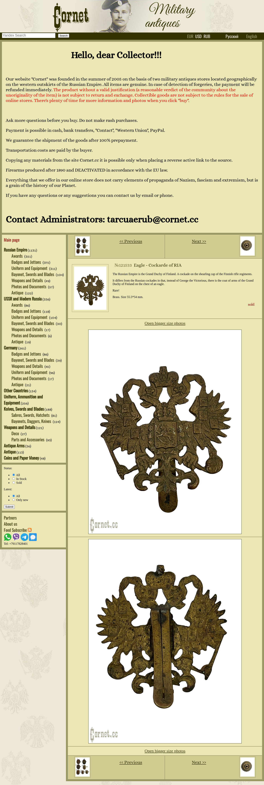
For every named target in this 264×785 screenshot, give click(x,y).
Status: (8, 468)
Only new (20, 500)
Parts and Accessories (28, 439)
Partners (10, 518)
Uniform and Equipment (29, 268)
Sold (17, 482)
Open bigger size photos (165, 323)
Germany (10, 347)
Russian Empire (15, 250)
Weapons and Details (27, 280)
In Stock (19, 478)
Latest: (8, 489)
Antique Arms (14, 445)
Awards (17, 256)
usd (198, 36)
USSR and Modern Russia (23, 299)
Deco (15, 433)
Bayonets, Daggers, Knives (31, 421)
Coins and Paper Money (21, 458)
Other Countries (16, 390)
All (16, 475)
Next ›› (199, 241)
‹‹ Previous (130, 241)
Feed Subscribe (18, 530)
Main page (11, 240)
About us (10, 524)
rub (207, 36)
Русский (232, 36)
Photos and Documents (29, 286)
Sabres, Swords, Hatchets (30, 415)
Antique (17, 292)
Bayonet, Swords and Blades (33, 274)
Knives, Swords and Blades (24, 409)
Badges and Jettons (26, 262)
